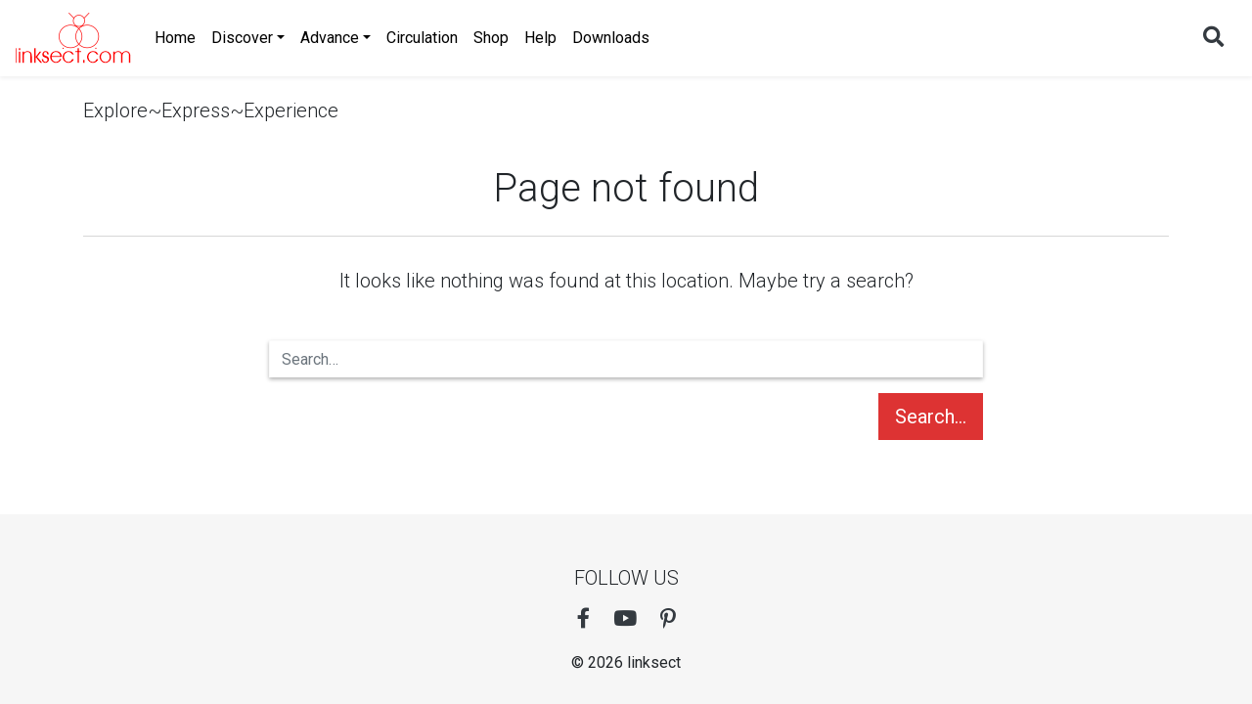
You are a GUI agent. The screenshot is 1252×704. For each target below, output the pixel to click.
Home (175, 37)
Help (540, 37)
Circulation (422, 37)
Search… (930, 416)
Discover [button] (242, 37)
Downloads (610, 37)
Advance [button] (329, 37)
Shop (491, 37)
